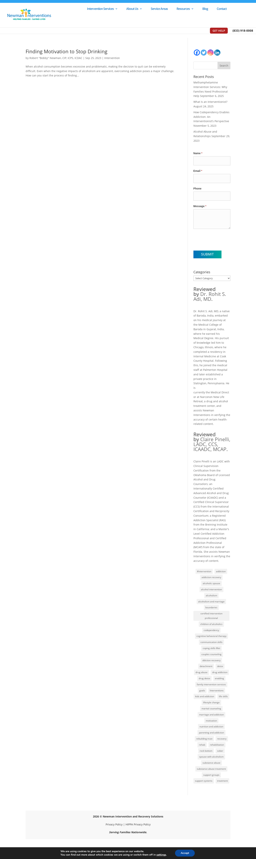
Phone (197, 188)
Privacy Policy (114, 824)
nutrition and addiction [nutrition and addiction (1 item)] (211, 726)
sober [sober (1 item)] (220, 750)
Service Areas (159, 9)
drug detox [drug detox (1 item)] (204, 678)
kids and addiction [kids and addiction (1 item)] (204, 696)
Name (197, 153)
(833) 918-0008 (242, 30)
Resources (183, 9)
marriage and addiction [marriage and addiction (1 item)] (211, 714)
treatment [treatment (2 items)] (222, 780)
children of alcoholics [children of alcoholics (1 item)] (211, 624)
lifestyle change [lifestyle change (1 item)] (211, 702)
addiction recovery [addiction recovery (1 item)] (211, 577)
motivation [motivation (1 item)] (211, 720)
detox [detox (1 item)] (220, 666)
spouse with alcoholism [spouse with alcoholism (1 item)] (211, 756)
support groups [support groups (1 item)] (211, 774)
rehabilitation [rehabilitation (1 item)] (217, 744)
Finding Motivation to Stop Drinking (66, 51)
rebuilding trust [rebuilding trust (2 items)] (204, 738)
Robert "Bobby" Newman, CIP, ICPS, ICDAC (55, 58)
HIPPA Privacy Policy (138, 824)
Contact (222, 9)
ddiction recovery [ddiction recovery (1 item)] (211, 660)
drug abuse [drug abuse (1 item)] (201, 672)
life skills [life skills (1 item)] (223, 696)
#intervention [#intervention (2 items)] (204, 571)
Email (197, 170)
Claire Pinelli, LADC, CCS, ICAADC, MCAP (211, 444)
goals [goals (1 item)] (202, 690)
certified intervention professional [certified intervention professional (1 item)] (211, 616)
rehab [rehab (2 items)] (202, 744)
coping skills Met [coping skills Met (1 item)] (211, 648)
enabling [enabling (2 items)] (219, 678)
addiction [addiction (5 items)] (221, 571)
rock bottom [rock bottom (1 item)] (206, 750)
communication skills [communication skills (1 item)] (211, 642)
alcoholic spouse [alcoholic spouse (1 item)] (211, 583)
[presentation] (222, 239)
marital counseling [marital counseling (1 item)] (211, 708)
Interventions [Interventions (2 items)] (217, 690)
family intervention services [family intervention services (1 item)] (211, 684)
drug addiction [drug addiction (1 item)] (219, 672)
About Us (132, 9)
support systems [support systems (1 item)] (203, 780)
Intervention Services (100, 9)
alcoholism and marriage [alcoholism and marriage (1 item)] (211, 601)
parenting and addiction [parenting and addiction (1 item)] (211, 732)
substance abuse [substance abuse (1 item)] (211, 762)
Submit (207, 254)
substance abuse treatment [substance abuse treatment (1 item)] (211, 768)
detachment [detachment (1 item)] (206, 666)
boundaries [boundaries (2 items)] (211, 607)
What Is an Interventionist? (210, 102)
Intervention (112, 58)
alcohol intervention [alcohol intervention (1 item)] (211, 589)
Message (200, 206)
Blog (205, 9)
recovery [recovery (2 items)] (221, 738)
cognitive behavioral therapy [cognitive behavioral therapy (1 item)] (211, 636)
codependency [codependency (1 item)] (211, 630)
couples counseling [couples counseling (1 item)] (211, 654)
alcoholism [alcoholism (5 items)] (211, 595)
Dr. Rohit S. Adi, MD (209, 296)
